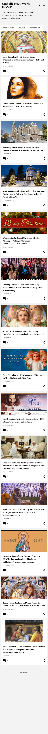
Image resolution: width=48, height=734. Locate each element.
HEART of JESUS (8, 28)
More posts (24, 672)
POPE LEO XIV (35, 28)
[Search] (38, 5)
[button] (43, 70)
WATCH (22, 28)
